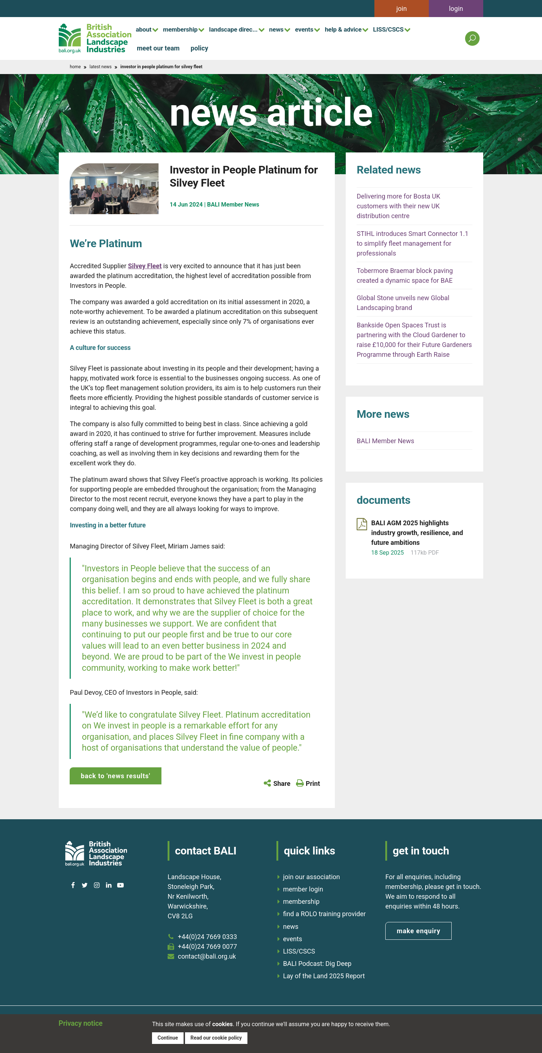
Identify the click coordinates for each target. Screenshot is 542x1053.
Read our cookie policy (218, 1037)
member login (303, 887)
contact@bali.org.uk (207, 955)
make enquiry (418, 929)
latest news (101, 66)
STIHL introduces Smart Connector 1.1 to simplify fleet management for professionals (412, 243)
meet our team (158, 48)
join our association (311, 875)
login (456, 8)
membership (185, 29)
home (75, 66)
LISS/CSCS (414, 29)
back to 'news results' (115, 776)
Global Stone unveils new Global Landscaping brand (403, 302)
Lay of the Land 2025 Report (324, 974)
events (322, 29)
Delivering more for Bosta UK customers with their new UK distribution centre (398, 206)
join (402, 8)
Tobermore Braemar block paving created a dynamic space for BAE (405, 275)
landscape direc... (244, 29)
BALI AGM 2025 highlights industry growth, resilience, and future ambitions (417, 532)
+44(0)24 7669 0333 (207, 935)
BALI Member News (385, 441)
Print (313, 783)
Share (281, 783)
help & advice (365, 29)
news (291, 29)
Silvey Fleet (145, 266)
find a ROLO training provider (324, 912)
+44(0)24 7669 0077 (207, 945)
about (145, 29)
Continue (168, 1037)
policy (199, 48)
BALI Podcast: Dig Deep (317, 962)
